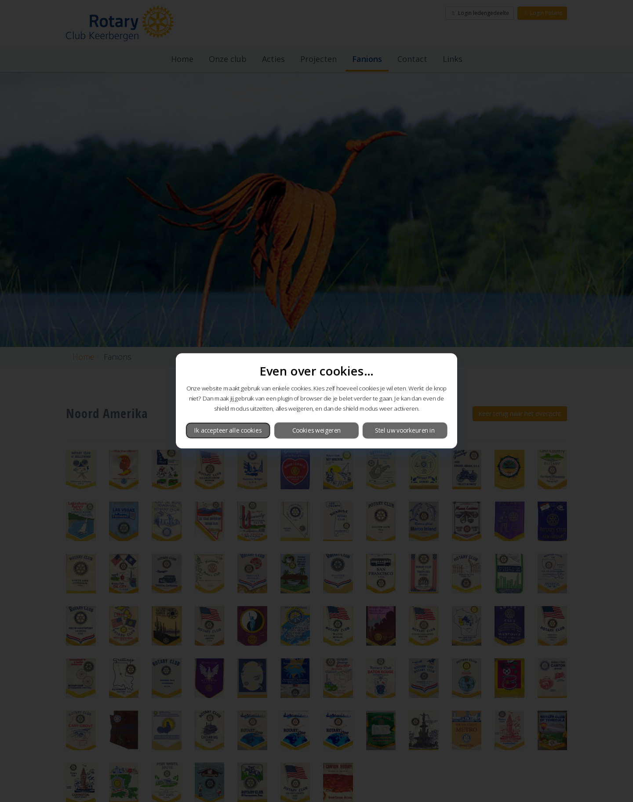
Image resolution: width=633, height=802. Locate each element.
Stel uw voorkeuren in (405, 430)
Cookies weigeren (316, 430)
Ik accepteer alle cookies (228, 430)
